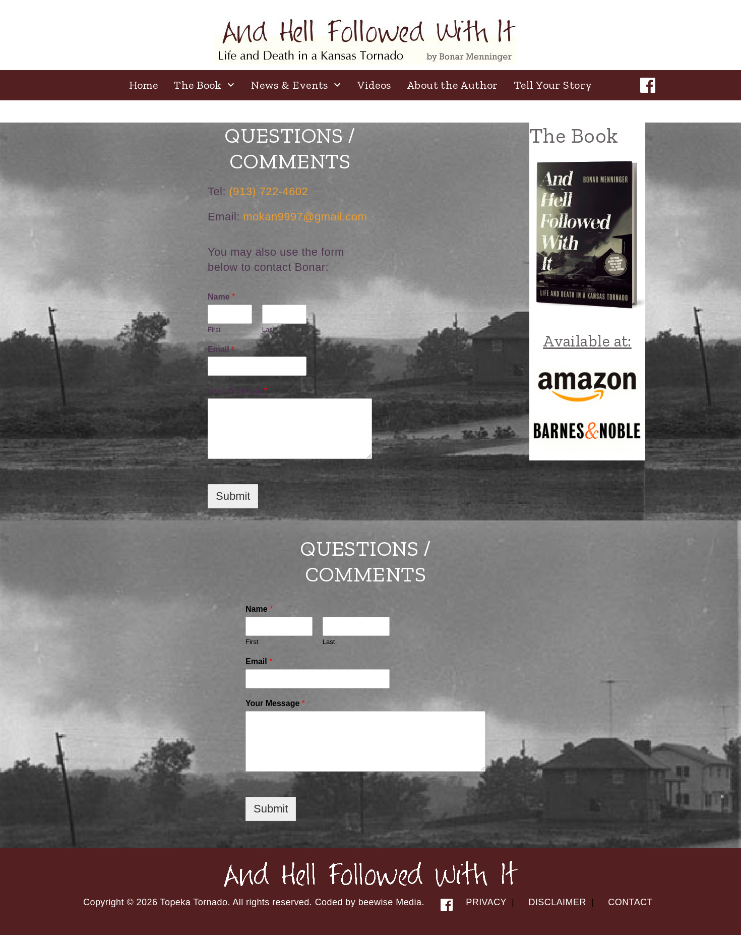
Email (221, 349)
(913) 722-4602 (268, 191)
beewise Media (390, 902)
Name (221, 297)
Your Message (237, 390)
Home (143, 85)
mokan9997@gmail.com (305, 216)
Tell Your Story (553, 85)
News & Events (289, 85)
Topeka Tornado (194, 902)
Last (268, 329)
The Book (197, 85)
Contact (630, 902)
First (214, 329)
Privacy (486, 902)
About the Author (452, 85)
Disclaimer (557, 902)
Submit (233, 496)
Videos (374, 85)
